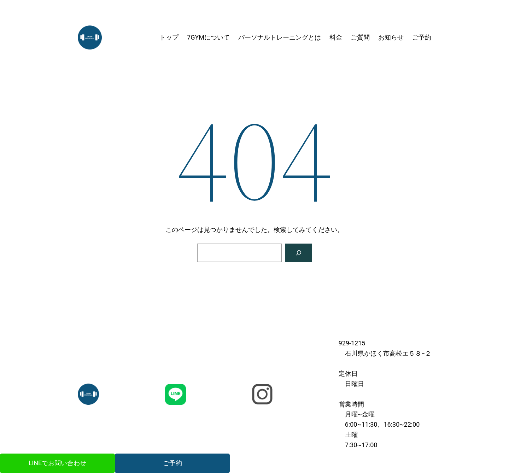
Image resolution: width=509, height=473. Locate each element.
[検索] (298, 253)
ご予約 (172, 463)
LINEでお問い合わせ (58, 463)
